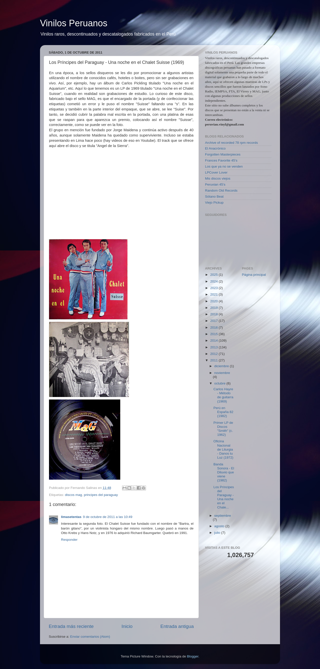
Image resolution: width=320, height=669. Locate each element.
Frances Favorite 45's (221, 160)
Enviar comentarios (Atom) (90, 636)
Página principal (254, 275)
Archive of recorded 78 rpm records (231, 143)
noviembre (222, 373)
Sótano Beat (214, 196)
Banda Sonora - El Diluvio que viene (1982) (224, 472)
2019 (214, 308)
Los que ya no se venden (224, 166)
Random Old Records (221, 190)
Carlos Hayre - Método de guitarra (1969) (224, 395)
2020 (214, 301)
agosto (219, 526)
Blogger (192, 656)
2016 (214, 327)
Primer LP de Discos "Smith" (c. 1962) (223, 429)
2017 (214, 321)
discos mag (73, 495)
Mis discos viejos (217, 178)
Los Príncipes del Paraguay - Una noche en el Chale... (224, 497)
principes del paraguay (101, 495)
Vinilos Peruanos (74, 23)
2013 (214, 347)
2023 (214, 288)
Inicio (127, 626)
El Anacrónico (215, 148)
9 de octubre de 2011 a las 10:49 (107, 517)
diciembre (222, 366)
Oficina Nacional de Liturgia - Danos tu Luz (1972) (224, 449)
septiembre (222, 515)
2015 (214, 334)
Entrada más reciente (71, 626)
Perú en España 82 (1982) (224, 412)
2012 (214, 354)
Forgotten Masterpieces (222, 154)
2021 (214, 294)
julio (217, 532)
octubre (220, 383)
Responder (69, 540)
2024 (214, 281)
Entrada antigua (177, 626)
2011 (214, 360)
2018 (214, 314)
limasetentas (71, 517)
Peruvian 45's (215, 184)
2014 (214, 340)
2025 (214, 275)
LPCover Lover (216, 172)
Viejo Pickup (214, 202)
